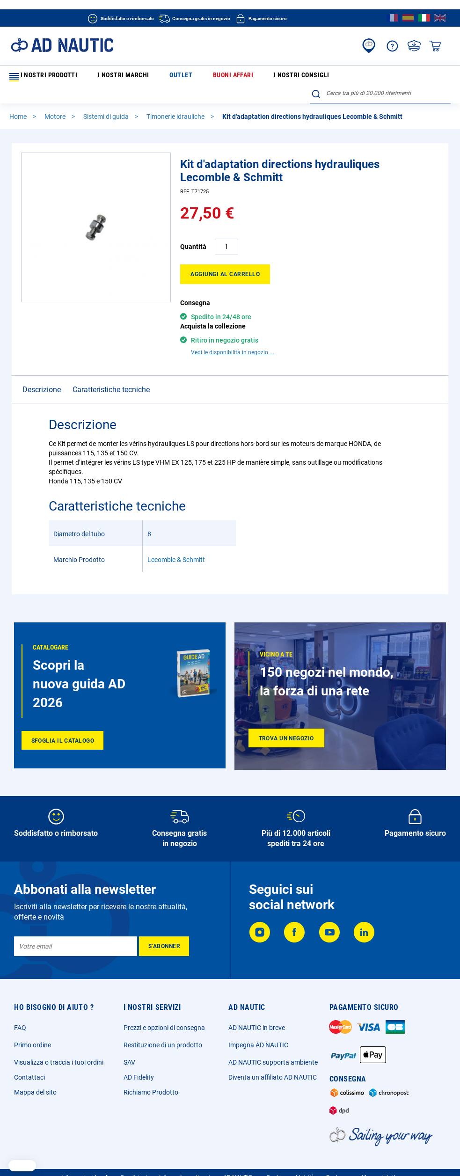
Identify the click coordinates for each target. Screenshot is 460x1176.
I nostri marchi (104, 76)
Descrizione (41, 374)
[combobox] (380, 75)
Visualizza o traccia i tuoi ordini (58, 1047)
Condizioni (133, 1162)
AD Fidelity (139, 1062)
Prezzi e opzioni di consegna (164, 1012)
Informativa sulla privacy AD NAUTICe (207, 1162)
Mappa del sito (35, 1077)
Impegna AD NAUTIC (258, 1029)
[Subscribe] (164, 931)
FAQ (20, 1012)
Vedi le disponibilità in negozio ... (232, 337)
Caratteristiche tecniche (111, 374)
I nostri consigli (231, 76)
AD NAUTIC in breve (256, 1012)
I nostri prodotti (41, 77)
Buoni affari (181, 76)
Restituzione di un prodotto (163, 1029)
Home (18, 101)
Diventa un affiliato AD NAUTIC (272, 1062)
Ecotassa (338, 1162)
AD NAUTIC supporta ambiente (273, 1047)
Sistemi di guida (106, 101)
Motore (55, 101)
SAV (129, 1047)
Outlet (145, 76)
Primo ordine (32, 1029)
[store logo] (62, 45)
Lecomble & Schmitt (176, 544)
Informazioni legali (85, 1162)
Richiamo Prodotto (151, 1077)
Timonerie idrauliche (176, 101)
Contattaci (29, 1062)
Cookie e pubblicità (290, 1162)
